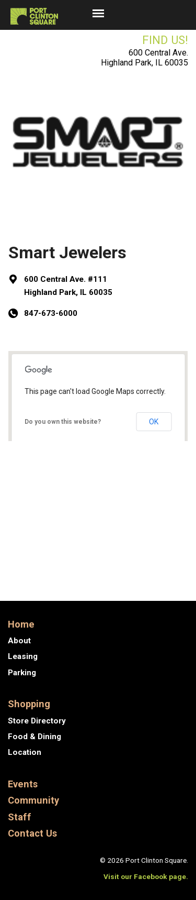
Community (33, 800)
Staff (19, 816)
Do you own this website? (63, 421)
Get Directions (52, 472)
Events (23, 783)
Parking (22, 672)
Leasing (23, 656)
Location (24, 752)
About (19, 640)
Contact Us (32, 833)
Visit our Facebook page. (145, 876)
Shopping (29, 703)
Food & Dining (34, 736)
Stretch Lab (152, 569)
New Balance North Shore (96, 540)
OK (153, 422)
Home (21, 624)
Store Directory (37, 721)
